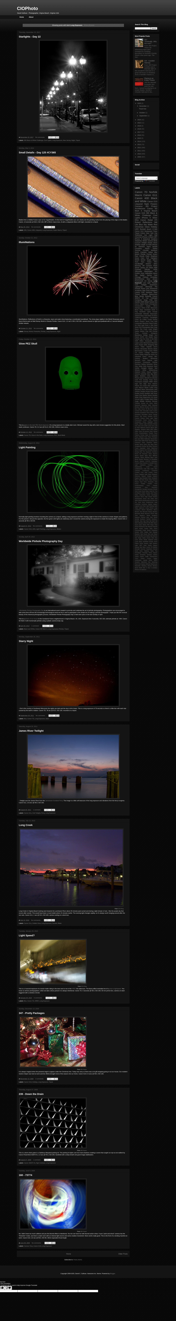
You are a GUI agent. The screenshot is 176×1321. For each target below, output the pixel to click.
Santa (144, 538)
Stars (47, 719)
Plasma (150, 526)
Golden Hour (36, 923)
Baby (146, 455)
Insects (150, 241)
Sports (150, 395)
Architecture (140, 208)
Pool (151, 391)
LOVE (145, 425)
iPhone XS (138, 569)
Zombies (154, 567)
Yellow (150, 252)
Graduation (138, 422)
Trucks (149, 558)
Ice (156, 354)
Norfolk (153, 192)
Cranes (151, 472)
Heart (155, 382)
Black (136, 376)
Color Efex (154, 468)
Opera (155, 523)
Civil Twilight (36, 813)
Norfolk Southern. (152, 519)
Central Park (138, 410)
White (144, 370)
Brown (155, 407)
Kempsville (148, 341)
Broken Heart (149, 407)
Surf (140, 327)
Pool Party (147, 437)
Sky (136, 275)
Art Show (150, 403)
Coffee (144, 319)
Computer (138, 300)
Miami (143, 389)
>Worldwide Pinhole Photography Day (31, 610)
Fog (141, 339)
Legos (137, 343)
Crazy (155, 472)
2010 (139, 154)
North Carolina (140, 252)
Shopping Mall (152, 345)
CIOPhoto (27, 8)
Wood (136, 567)
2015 (139, 138)
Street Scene (140, 260)
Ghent (151, 237)
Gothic (143, 493)
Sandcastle (138, 314)
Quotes (137, 532)
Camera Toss (28, 1246)
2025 (139, 103)
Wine (149, 315)
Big (152, 374)
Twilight (144, 243)
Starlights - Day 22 (30, 36)
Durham (150, 416)
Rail (150, 532)
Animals (144, 333)
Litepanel (39, 230)
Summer (143, 549)
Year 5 (150, 567)
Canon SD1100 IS (146, 378)
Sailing (143, 364)
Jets (139, 425)
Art (145, 281)
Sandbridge (139, 264)
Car (147, 298)
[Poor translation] (8, 1288)
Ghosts (155, 489)
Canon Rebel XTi (148, 220)
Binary (142, 457)
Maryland (138, 389)
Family (137, 339)
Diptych (144, 476)
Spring (149, 275)
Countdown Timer (145, 412)
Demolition (145, 414)
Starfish (155, 547)
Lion (153, 425)
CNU (148, 376)
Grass (144, 422)
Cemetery (138, 248)
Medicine (143, 427)
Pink (142, 292)
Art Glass (149, 268)
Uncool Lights (139, 399)
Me (141, 511)
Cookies (137, 472)
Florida (43, 331)
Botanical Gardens (150, 239)
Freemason (138, 382)
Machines (145, 323)
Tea (156, 551)
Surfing (144, 446)
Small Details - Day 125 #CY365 (37, 152)
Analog (143, 403)
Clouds (141, 256)
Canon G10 (28, 529)
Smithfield (145, 541)
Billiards (155, 455)
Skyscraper (153, 314)
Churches (138, 237)
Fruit (151, 321)
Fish (156, 481)
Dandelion (138, 414)
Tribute (142, 558)
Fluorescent (138, 420)
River (155, 391)
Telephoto (138, 241)
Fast (141, 481)
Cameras (145, 317)
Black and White (29, 629)
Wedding (144, 565)
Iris (151, 500)
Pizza (136, 437)
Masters (137, 511)
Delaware (154, 474)
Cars (142, 258)
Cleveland (147, 310)
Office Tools (138, 431)
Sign (143, 290)
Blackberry (138, 335)
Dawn (149, 474)
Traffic (146, 556)
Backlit (155, 246)
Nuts (141, 521)
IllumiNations (26, 242)
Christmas (139, 227)
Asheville (143, 374)
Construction (139, 306)
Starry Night (26, 641)
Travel (136, 448)
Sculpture (138, 290)
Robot (152, 440)
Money (150, 511)
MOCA (143, 509)
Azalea (142, 455)
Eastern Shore (144, 321)
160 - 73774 (25, 1175)
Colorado (154, 298)
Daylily (148, 306)
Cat (145, 235)
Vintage (146, 399)
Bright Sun (153, 335)
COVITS (147, 461)
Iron (156, 500)
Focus (136, 483)
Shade (145, 539)
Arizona (137, 374)
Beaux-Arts (153, 294)
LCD (142, 425)
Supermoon (146, 397)
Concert (137, 243)
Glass (147, 227)
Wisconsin (154, 308)
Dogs (146, 300)
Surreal (155, 549)
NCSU (152, 513)
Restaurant (148, 231)
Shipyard (150, 539)
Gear (146, 487)
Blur (25, 719)
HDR (142, 302)
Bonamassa (139, 351)
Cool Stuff (144, 472)
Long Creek (26, 825)
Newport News (145, 429)
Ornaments (146, 362)
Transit (137, 294)
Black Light (153, 457)
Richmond (153, 288)
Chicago (138, 277)
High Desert (148, 496)
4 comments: (38, 998)
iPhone (137, 349)
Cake (139, 409)
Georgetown (138, 489)
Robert (138, 222)
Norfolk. (137, 521)
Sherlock (142, 246)
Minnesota (154, 358)
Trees (155, 231)
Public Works (147, 530)
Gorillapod (138, 493)
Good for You (153, 491)
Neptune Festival (140, 517)
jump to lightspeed (115, 988)
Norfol (155, 517)
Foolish (150, 483)
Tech (136, 262)
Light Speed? (27, 935)
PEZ (55, 435)
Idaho (136, 500)
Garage (155, 485)
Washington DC (150, 271)
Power (141, 528)
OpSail (155, 431)
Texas (137, 333)
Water (60, 923)
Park (156, 524)
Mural (142, 513)
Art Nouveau (143, 453)
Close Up (138, 319)
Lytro (136, 387)
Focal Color (147, 420)
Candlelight (153, 317)
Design (155, 414)
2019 (139, 126)
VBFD (155, 560)
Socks (141, 543)
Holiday (34, 1082)
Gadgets (145, 382)
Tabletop (146, 551)
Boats (155, 349)
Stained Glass (139, 315)
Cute (155, 412)
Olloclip (147, 269)
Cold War (147, 468)
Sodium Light (148, 543)
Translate (149, 181)
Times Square (153, 552)
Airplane (144, 294)
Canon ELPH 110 (141, 337)
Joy (136, 502)
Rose (155, 269)
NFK (156, 427)
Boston (141, 459)
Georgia (144, 489)
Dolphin (155, 476)
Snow (137, 258)
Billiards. (137, 457)
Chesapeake (153, 304)
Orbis (136, 433)
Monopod (137, 513)
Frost (148, 485)
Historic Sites (151, 264)
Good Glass (145, 491)
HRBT (74, 988)
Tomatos (149, 554)
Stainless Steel (151, 292)
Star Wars (151, 444)
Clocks (141, 352)
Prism (155, 528)
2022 (139, 123)
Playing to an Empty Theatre (149, 79)
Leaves (137, 292)
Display (149, 476)
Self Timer (154, 393)
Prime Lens (145, 288)
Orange (154, 312)
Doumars (154, 352)
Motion (59, 529)
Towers (155, 554)
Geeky (141, 354)
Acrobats (150, 450)
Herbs (148, 495)
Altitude (155, 450)
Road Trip (148, 440)
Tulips (142, 347)
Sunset (54, 923)
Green (155, 254)
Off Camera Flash (149, 266)
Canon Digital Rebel (141, 304)
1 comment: (35, 626)
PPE (148, 524)
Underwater (138, 560)
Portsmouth (139, 281)
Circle (151, 410)
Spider (142, 275)
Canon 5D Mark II (41, 629)
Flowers (153, 204)
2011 (139, 151)
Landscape (138, 323)
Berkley (137, 407)
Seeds (141, 539)
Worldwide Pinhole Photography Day (41, 541)
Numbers (138, 362)
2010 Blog (121, 908)
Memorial (148, 287)
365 (25, 230)
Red (155, 225)
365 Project (83, 1069)
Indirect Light (143, 423)
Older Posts (123, 1254)
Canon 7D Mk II (146, 409)
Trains (149, 262)
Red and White (139, 438)
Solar (145, 545)
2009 (139, 157)
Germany (150, 489)
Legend (137, 506)
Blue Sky (143, 225)
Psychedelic (138, 530)
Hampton (154, 258)
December (143, 106)
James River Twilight (31, 730)
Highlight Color (152, 422)
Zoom (155, 347)
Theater (154, 283)
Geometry (154, 487)
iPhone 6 (145, 237)
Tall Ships (149, 446)
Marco (155, 509)
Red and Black (152, 534)
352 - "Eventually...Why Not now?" (150, 41)
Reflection (147, 438)
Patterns (137, 435)
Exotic (146, 480)
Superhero (149, 549)
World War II (143, 567)
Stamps (137, 547)
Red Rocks (143, 534)
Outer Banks (142, 524)
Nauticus (142, 515)
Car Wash (154, 409)
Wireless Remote (151, 401)
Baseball (154, 405)
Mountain (154, 343)
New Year (149, 517)
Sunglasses (138, 446)
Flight (155, 418)
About (31, 17)
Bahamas (144, 405)
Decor (137, 329)
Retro (136, 440)
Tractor (142, 556)
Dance (137, 474)
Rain (136, 256)
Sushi (136, 551)
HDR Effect (139, 341)
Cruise (150, 319)
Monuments (150, 389)
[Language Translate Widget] (146, 178)
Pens (136, 345)
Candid (151, 463)
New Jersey (67, 140)
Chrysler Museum (150, 250)
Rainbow (137, 364)
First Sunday (143, 380)
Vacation (137, 562)
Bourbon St (147, 459)
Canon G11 (28, 813)
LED (33, 529)
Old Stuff (152, 521)
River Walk (141, 440)
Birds (155, 241)
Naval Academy (152, 515)
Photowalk (154, 435)
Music (152, 427)
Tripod (78, 140)
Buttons (142, 461)
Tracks (137, 556)
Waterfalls (137, 565)
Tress (136, 558)
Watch (151, 399)
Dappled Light (143, 474)
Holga (136, 423)
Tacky (152, 551)
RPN (141, 532)
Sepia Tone (138, 395)
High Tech (147, 384)
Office (155, 429)
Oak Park (146, 521)
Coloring (137, 470)
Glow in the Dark (36, 435)
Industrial (138, 356)
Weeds (150, 368)
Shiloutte (146, 314)
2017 (139, 132)
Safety (148, 536)
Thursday (145, 552)
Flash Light (149, 418)
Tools (146, 315)
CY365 (154, 229)
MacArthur (150, 509)
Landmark (154, 386)
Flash (147, 256)
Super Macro (57, 230)
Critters (152, 412)
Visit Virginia (141, 564)
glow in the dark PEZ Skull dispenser (37, 425)
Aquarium (148, 452)
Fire (141, 329)
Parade (151, 433)
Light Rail (153, 235)
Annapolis (154, 333)
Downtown (153, 285)
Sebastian (149, 364)
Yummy (137, 403)
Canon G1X (139, 231)
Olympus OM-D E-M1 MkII (145, 523)
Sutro (141, 551)
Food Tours (153, 380)
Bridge (145, 335)
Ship (136, 366)
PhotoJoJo (142, 526)
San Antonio (153, 536)
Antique (154, 372)
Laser (155, 341)
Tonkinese (138, 235)
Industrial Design (152, 423)
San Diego (138, 538)
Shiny (155, 364)
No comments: (40, 137)
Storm (137, 347)
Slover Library (140, 268)
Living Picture (149, 508)
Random (137, 534)
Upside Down (147, 560)
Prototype (154, 437)
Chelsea (150, 465)
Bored (136, 459)
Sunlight (143, 368)
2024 (139, 120)
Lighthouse (139, 287)
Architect (154, 452)
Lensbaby (153, 277)
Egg (140, 478)
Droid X (154, 310)
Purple (141, 345)
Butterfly (148, 296)
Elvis (143, 480)
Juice (139, 502)
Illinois (140, 500)
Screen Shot (150, 538)
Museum (147, 513)
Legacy (155, 504)
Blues (137, 310)
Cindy (155, 327)
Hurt (156, 498)
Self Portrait (153, 331)
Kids (155, 321)
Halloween (148, 273)
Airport (149, 372)
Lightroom (141, 508)
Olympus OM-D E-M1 (142, 308)
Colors (142, 233)
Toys (142, 262)
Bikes (155, 374)
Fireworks (37, 331)
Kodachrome (149, 502)
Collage (147, 352)
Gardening (138, 487)
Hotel (152, 498)
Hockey (155, 496)
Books (141, 296)
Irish (153, 500)
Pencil (136, 526)
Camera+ (139, 206)
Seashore (149, 442)
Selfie (145, 345)
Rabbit (146, 532)
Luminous (137, 509)
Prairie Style (148, 528)
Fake (150, 480)
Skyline (145, 395)
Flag (136, 312)
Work (136, 450)
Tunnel (151, 302)
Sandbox (147, 393)
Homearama (138, 498)
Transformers (153, 556)
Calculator (154, 461)
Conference (145, 470)
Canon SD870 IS (29, 1163)
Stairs (145, 444)
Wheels (137, 370)
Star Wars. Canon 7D (146, 547)
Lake (155, 502)
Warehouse (154, 564)
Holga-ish (147, 354)
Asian (150, 453)
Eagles (137, 478)
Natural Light (152, 360)
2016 (139, 135)
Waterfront (154, 448)
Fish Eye (153, 300)
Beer (150, 455)
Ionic (136, 425)
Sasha (155, 248)
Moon (155, 273)
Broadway (154, 459)
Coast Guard (151, 466)
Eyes (155, 337)
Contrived (154, 470)
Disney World (28, 331)
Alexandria (143, 349)
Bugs (141, 310)
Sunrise (137, 250)
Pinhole (61, 629)
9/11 (146, 450)
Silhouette (138, 271)
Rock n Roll (149, 325)
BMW (155, 403)
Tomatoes (142, 554)
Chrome (154, 378)
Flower (150, 243)
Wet (156, 368)
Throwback (138, 552)
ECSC (155, 416)
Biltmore (142, 407)
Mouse (148, 427)
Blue (136, 296)
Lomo (141, 343)
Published (154, 530)
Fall (147, 258)
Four (156, 483)
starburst (143, 569)
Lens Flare (143, 506)
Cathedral (143, 465)
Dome (145, 416)
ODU (151, 429)
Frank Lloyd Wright (150, 329)
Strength (137, 549)
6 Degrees (141, 450)
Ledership (137, 504)
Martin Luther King (150, 387)
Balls (149, 405)
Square (155, 545)
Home (21, 17)
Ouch (136, 524)
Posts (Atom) (77, 1260)
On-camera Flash (148, 431)
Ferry (43, 813)
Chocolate (146, 410)
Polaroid (141, 437)
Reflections (147, 222)
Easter (151, 337)
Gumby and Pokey (151, 493)
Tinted (136, 554)
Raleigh (155, 532)
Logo (155, 508)
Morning (138, 266)
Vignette (149, 347)
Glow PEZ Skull (28, 343)
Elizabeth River (146, 478)
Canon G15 (140, 213)
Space (150, 545)
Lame (149, 425)
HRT (155, 237)
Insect (144, 356)
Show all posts (89, 25)
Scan (143, 442)
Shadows (154, 256)
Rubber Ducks (139, 393)
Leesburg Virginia (147, 504)
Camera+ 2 (146, 463)
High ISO (138, 384)
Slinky (140, 366)
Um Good (154, 397)
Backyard (137, 405)
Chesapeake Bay (147, 327)
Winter (145, 241)
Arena (136, 453)
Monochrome (139, 279)
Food (148, 290)
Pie (146, 526)
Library (150, 356)
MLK (138, 427)
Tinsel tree (142, 109)
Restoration (154, 438)
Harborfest (142, 495)
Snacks (151, 541)
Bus (136, 409)
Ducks (137, 354)
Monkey (155, 511)
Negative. (137, 429)
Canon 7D (27, 435)
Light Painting (27, 447)
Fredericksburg (139, 485)
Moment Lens (140, 360)
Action (143, 372)
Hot (148, 498)
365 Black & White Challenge (33, 140)
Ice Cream (143, 386)
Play (146, 331)
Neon (155, 243)
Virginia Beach (150, 211)
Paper (152, 524)
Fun (144, 339)
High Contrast (40, 1163)
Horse (145, 498)
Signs (149, 246)
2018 (139, 129)
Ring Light (141, 325)
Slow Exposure (148, 366)
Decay (150, 281)
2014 (139, 141)
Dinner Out (138, 416)
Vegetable (142, 448)
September (143, 116)
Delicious (137, 476)
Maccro (141, 387)
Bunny (137, 461)
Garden (137, 302)
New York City (151, 233)
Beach (149, 229)
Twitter (155, 558)
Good (139, 491)
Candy (145, 351)
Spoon (141, 444)
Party (155, 433)
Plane (151, 323)
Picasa (147, 391)
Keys (143, 502)
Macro (138, 195)
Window (155, 565)
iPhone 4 (146, 218)
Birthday (147, 457)
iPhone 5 (138, 239)
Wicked (150, 565)
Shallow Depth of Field (143, 245)
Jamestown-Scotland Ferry (54, 800)
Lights (149, 312)
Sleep (140, 541)
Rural (136, 536)
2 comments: (39, 1079)
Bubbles (142, 376)
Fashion (137, 418)
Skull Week (61, 435)
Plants (147, 248)
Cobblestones (139, 468)
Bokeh (137, 254)
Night (73, 140)
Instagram (153, 290)
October (142, 113)
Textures (154, 446)
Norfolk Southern (140, 519)
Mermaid (145, 511)
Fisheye (145, 277)
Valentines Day (145, 562)
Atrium (137, 455)
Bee (148, 374)
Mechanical (147, 343)
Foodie (143, 483)
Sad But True (142, 536)
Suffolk (137, 368)
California (138, 317)
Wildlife (142, 401)
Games (155, 420)
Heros (142, 496)
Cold (136, 380)
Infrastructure (146, 500)
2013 (139, 144)
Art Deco (154, 315)
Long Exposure (57, 140)
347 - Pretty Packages (32, 1013)
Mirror (155, 306)
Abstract (137, 372)
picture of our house (31, 619)
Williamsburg (153, 370)
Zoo (155, 302)
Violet (148, 448)
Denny (150, 414)
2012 (139, 147)
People (142, 391)
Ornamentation (143, 433)
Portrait (149, 254)
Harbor (137, 331)
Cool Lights (47, 140)
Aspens (155, 453)
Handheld (142, 312)
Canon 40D (31, 230)
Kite (149, 386)
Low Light (146, 283)
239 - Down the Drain (31, 1094)
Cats (155, 275)
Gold (136, 491)
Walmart (148, 564)
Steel (155, 366)
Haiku (136, 495)
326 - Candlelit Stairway (149, 62)
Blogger (112, 1273)
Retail (147, 302)
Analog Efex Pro (140, 452)
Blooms (150, 349)
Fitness (143, 418)
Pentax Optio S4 (145, 435)
